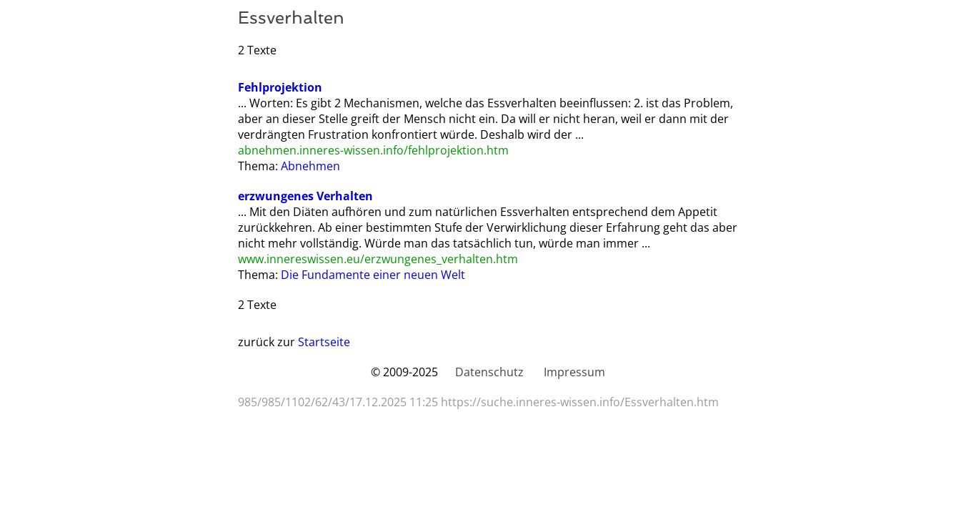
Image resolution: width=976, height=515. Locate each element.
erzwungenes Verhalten (305, 196)
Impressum (574, 372)
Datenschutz (489, 372)
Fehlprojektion (280, 87)
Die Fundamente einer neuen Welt (373, 275)
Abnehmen (310, 166)
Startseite (324, 342)
